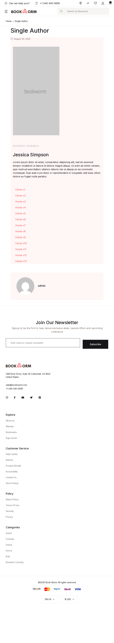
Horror (9, 550)
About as (10, 420)
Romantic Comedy (15, 562)
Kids (8, 556)
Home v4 (20, 207)
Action (9, 533)
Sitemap (10, 426)
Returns (9, 460)
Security (10, 511)
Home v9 (20, 237)
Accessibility (12, 471)
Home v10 (21, 243)
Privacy (9, 517)
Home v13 (21, 261)
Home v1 (20, 189)
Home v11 (20, 249)
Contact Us (11, 477)
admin (41, 285)
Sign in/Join (11, 438)
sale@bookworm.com (16, 385)
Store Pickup (12, 483)
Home (9, 21)
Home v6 (20, 219)
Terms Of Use (12, 505)
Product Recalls (13, 465)
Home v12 (21, 255)
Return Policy (12, 499)
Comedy (10, 539)
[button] (103, 3)
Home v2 (20, 195)
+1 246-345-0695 (47, 3)
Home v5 (20, 213)
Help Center (12, 454)
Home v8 (20, 231)
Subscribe (95, 344)
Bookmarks (11, 432)
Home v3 (20, 201)
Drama (9, 545)
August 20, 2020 (22, 38)
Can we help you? (17, 3)
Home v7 (20, 225)
